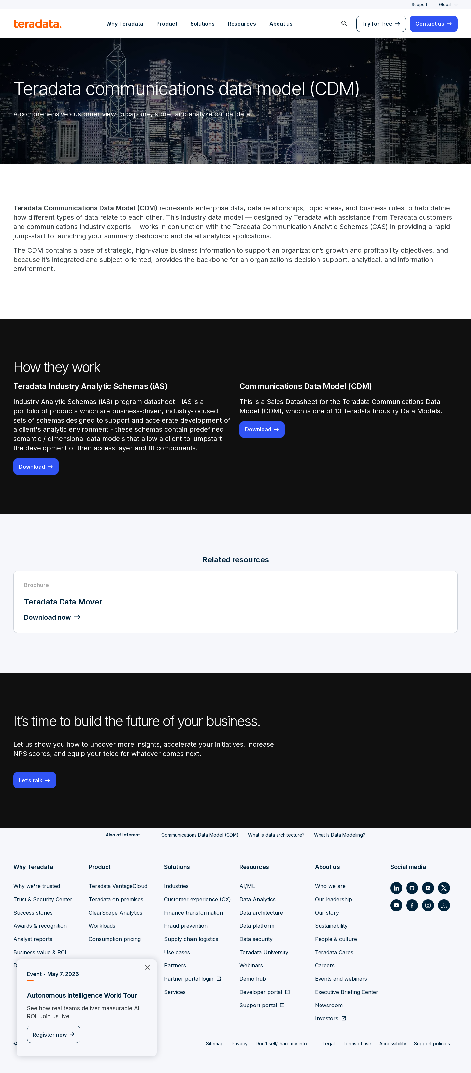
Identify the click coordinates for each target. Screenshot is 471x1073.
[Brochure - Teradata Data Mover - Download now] (235, 602)
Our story (327, 912)
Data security (256, 939)
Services (175, 992)
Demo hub (252, 978)
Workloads (102, 925)
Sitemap (215, 1043)
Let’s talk (30, 780)
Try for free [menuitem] (377, 24)
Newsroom (329, 1005)
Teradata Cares (334, 952)
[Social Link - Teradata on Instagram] (428, 905)
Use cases (177, 952)
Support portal (258, 1005)
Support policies (432, 1043)
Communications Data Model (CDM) (200, 835)
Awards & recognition (40, 925)
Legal (329, 1043)
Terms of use (357, 1043)
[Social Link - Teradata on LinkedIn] (396, 888)
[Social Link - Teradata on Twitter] (444, 888)
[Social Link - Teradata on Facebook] (412, 905)
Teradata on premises (116, 899)
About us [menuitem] (281, 24)
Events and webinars (341, 978)
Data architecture (261, 912)
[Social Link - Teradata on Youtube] (396, 905)
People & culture (336, 939)
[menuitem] (344, 24)
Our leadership (333, 899)
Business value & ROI (39, 952)
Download (32, 467)
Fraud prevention (186, 925)
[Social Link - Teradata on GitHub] (412, 888)
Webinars (251, 965)
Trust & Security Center (42, 899)
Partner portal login (188, 978)
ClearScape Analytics (115, 912)
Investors (326, 1018)
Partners (175, 965)
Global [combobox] (445, 4)
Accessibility (392, 1043)
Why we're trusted (36, 886)
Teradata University (263, 952)
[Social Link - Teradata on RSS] (444, 905)
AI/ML (247, 886)
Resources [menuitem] (242, 24)
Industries (176, 886)
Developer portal (260, 992)
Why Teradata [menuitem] (124, 24)
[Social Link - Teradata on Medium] (428, 888)
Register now (50, 1035)
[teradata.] (37, 23)
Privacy (240, 1043)
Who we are (330, 886)
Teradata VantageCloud (118, 886)
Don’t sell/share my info (281, 1043)
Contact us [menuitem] (429, 24)
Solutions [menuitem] (203, 24)
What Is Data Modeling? (339, 835)
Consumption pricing (115, 939)
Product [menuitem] (166, 24)
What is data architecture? (276, 835)
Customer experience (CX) (197, 899)
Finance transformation (193, 912)
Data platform (256, 925)
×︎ (145, 966)
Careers (325, 965)
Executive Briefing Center (346, 992)
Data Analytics (257, 899)
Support (419, 4)
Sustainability (331, 925)
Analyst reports (32, 939)
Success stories (33, 912)
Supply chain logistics (191, 939)
